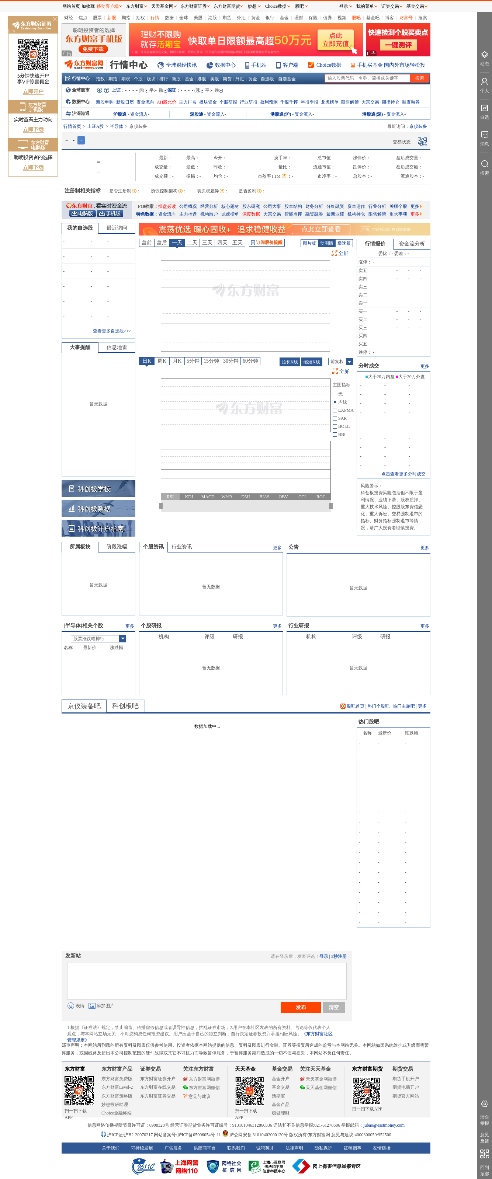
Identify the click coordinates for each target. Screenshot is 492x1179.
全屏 (343, 253)
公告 (293, 547)
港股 (212, 17)
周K (161, 361)
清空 (334, 1007)
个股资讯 (153, 547)
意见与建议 (197, 1096)
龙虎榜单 (330, 102)
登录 (323, 956)
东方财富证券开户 (158, 1078)
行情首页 (72, 126)
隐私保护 (323, 1148)
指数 (100, 78)
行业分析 (377, 206)
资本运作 (356, 206)
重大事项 (398, 214)
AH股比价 (166, 102)
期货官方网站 (405, 1096)
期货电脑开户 (405, 1087)
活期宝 (278, 1096)
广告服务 (173, 1148)
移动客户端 (108, 6)
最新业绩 (335, 214)
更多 (416, 206)
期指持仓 (390, 102)
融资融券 (411, 102)
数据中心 (225, 65)
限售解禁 (350, 102)
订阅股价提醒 (267, 242)
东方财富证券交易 (158, 1096)
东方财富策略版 (116, 1096)
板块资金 (208, 102)
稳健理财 (281, 1113)
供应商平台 (205, 1148)
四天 (222, 242)
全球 (183, 17)
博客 (389, 17)
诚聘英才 (265, 1148)
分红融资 (335, 206)
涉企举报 (484, 1120)
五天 (237, 242)
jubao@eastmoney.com (384, 1125)
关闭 (54, 19)
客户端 (290, 65)
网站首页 (71, 6)
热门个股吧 (378, 706)
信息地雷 (117, 347)
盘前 (147, 242)
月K (177, 361)
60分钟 (250, 361)
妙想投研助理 (114, 1104)
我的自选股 (80, 228)
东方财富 (75, 1069)
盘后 (162, 242)
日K (146, 361)
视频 (341, 17)
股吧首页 (352, 706)
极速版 (344, 243)
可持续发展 (142, 1148)
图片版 (309, 243)
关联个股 (398, 206)
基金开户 (281, 1078)
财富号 (406, 17)
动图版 (326, 243)
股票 (97, 17)
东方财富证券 (193, 6)
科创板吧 (125, 705)
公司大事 (272, 206)
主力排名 (188, 102)
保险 (313, 17)
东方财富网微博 (201, 1079)
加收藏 (88, 6)
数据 (169, 17)
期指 (126, 17)
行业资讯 (181, 547)
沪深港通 (78, 113)
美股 (198, 17)
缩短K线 (312, 361)
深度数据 (251, 214)
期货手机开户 (405, 1078)
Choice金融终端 (116, 1113)
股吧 (356, 17)
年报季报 (309, 102)
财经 (68, 17)
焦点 (83, 17)
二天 (192, 242)
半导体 (116, 126)
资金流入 (139, 114)
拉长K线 (290, 361)
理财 (298, 17)
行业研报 (248, 102)
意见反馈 (484, 1138)
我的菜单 (365, 6)
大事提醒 (80, 347)
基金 (284, 17)
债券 (327, 17)
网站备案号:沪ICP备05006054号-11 (188, 1134)
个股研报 (228, 102)
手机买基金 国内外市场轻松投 (391, 65)
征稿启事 (352, 1148)
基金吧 (373, 17)
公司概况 (188, 206)
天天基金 (245, 1069)
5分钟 (193, 361)
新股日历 (125, 102)
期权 (140, 17)
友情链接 (382, 1148)
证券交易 (390, 6)
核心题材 (230, 206)
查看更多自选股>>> (112, 331)
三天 (207, 242)
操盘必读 (167, 206)
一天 (177, 242)
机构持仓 (356, 214)
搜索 (422, 17)
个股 (138, 78)
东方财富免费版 (116, 1078)
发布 (301, 1007)
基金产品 (281, 1104)
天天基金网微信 (318, 1087)
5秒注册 (339, 956)
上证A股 (95, 126)
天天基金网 (162, 6)
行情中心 (77, 78)
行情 (154, 17)
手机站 (259, 65)
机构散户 (209, 214)
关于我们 (110, 1148)
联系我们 (236, 1148)
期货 (226, 17)
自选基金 (287, 78)
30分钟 (231, 361)
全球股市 (78, 90)
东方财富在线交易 (158, 1087)
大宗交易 (370, 102)
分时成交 (368, 366)
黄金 (255, 17)
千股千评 (289, 102)
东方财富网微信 (201, 1087)
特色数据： (147, 214)
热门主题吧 (404, 706)
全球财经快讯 (181, 65)
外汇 (241, 17)
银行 (270, 17)
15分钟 (211, 361)
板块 (151, 78)
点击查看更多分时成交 (403, 474)
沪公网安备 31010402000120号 (255, 1134)
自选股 (267, 78)
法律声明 (294, 1148)
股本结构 (293, 206)
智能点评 (293, 214)
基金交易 (281, 1087)
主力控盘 (188, 214)
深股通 (196, 114)
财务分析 (314, 206)
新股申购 (105, 102)
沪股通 (120, 114)
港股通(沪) (280, 114)
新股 (111, 17)
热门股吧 (368, 722)
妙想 (252, 6)
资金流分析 (412, 244)
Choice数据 (329, 65)
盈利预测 (269, 102)
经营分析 (209, 206)
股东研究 (251, 206)
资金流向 (145, 102)
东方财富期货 (367, 1069)
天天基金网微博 (318, 1079)
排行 (163, 78)
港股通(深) (372, 114)
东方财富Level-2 (117, 1087)
